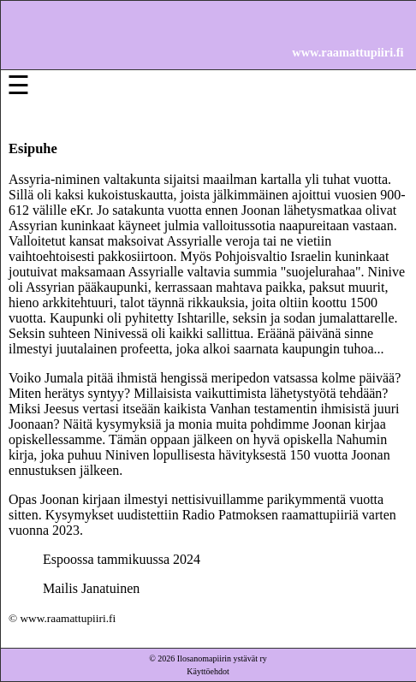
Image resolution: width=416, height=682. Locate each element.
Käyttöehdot (208, 671)
